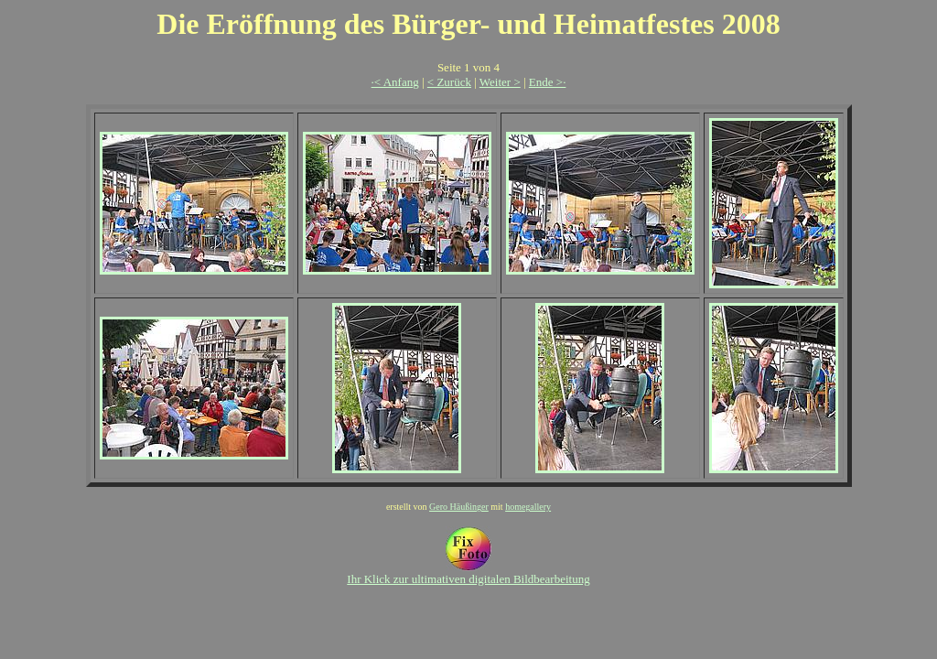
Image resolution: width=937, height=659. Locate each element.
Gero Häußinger (459, 507)
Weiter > (500, 82)
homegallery (528, 507)
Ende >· (547, 82)
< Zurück (449, 82)
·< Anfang (395, 82)
